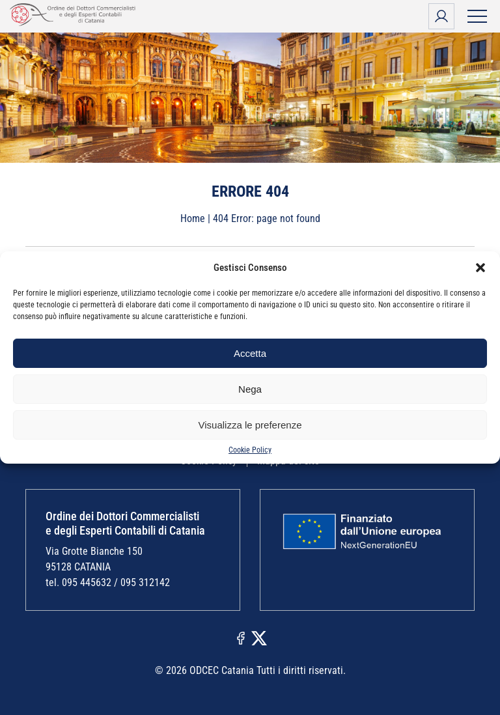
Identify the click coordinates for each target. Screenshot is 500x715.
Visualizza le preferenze (250, 424)
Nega (250, 389)
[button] (480, 267)
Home (192, 218)
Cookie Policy (250, 450)
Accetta (250, 353)
